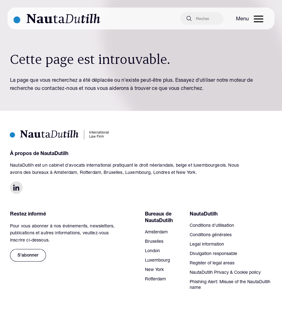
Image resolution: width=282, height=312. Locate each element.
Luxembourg (157, 260)
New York (154, 270)
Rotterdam (155, 279)
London (152, 251)
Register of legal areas (212, 263)
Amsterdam (156, 232)
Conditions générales (211, 235)
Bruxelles (154, 242)
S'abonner (28, 255)
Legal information (207, 244)
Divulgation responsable (213, 254)
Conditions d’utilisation (212, 226)
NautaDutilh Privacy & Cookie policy (225, 273)
